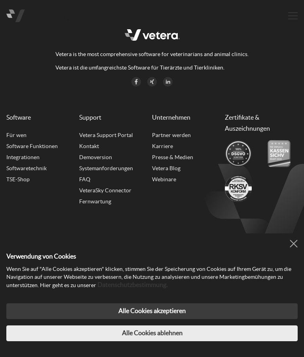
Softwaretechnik (26, 168)
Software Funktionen (32, 146)
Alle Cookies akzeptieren (152, 310)
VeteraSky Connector (105, 190)
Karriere (162, 146)
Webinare (164, 179)
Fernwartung (95, 201)
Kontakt (89, 146)
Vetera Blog (166, 168)
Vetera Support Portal (106, 135)
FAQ (84, 179)
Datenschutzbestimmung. (132, 284)
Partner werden (171, 135)
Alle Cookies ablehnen (152, 332)
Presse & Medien (172, 157)
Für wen (16, 135)
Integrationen (23, 157)
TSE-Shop (18, 179)
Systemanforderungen (106, 168)
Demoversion (95, 157)
